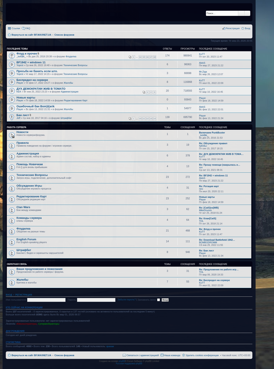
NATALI (203, 146)
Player (19, 83)
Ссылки (16, 28)
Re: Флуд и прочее (210, 229)
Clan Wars (23, 207)
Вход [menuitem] (247, 28)
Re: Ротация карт (209, 186)
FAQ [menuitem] (27, 28)
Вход (9, 294)
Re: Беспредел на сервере (214, 280)
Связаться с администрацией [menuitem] (143, 355)
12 (147, 119)
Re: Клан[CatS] (207, 218)
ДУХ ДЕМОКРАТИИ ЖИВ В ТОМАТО (40, 88)
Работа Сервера (16, 127)
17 (151, 57)
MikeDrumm (205, 210)
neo (201, 189)
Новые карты (25, 97)
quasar (110, 346)
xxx (201, 167)
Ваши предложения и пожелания (39, 269)
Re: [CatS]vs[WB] (209, 207)
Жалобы (68, 83)
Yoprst (19, 65)
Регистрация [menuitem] (233, 28)
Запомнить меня (149, 299)
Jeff (18, 118)
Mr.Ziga (203, 71)
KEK (18, 91)
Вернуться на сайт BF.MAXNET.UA (31, 355)
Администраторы (26, 323)
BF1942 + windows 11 (31, 62)
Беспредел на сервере (32, 80)
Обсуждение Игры (29, 185)
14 (140, 57)
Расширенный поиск (247, 13)
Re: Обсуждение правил (213, 143)
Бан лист (22, 115)
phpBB (122, 361)
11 (144, 119)
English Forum (26, 239)
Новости (22, 132)
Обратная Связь (17, 264)
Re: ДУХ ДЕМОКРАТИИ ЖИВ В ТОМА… (221, 154)
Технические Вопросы (75, 65)
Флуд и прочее (26, 53)
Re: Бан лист (206, 250)
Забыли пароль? (127, 299)
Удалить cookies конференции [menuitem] (202, 355)
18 (154, 57)
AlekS (202, 63)
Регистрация (23, 294)
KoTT (202, 54)
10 (140, 119)
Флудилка (71, 56)
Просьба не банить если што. (37, 71)
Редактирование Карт (75, 100)
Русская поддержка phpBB (129, 363)
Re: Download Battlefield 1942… (217, 240)
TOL (201, 221)
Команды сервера (29, 217)
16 (147, 57)
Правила (22, 142)
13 (151, 119)
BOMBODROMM (208, 242)
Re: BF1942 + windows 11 (213, 175)
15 (144, 57)
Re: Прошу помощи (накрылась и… (219, 164)
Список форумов (64, 355)
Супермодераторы (48, 323)
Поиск (241, 13)
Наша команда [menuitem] (172, 355)
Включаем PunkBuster (212, 132)
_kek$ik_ (21, 56)
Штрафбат (66, 118)
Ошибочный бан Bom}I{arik (35, 106)
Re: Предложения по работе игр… (219, 269)
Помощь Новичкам (29, 164)
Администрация (69, 91)
